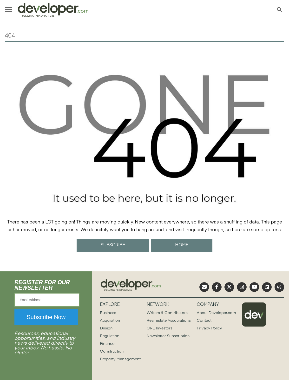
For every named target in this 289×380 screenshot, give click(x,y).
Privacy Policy (209, 328)
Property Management (120, 359)
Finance (107, 344)
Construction (112, 352)
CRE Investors (159, 328)
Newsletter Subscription (168, 336)
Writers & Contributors (167, 313)
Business (108, 313)
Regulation (109, 336)
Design (106, 328)
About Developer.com (216, 313)
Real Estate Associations (169, 321)
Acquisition (110, 321)
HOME (181, 245)
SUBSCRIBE (113, 245)
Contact (204, 321)
